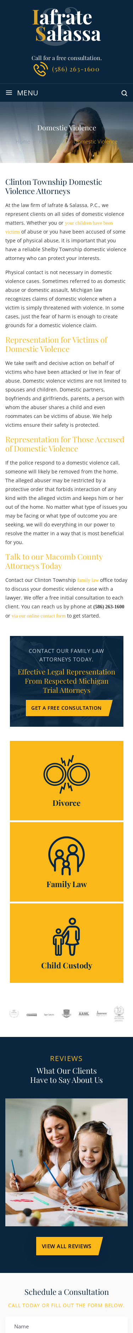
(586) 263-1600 (76, 69)
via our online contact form (39, 616)
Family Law (66, 862)
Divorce (66, 780)
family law (88, 580)
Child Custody (66, 943)
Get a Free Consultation (66, 707)
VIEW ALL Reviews (67, 1246)
